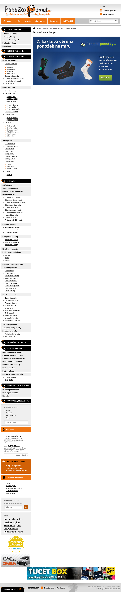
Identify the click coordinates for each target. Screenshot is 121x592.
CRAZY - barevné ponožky (12, 191)
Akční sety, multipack (10, 40)
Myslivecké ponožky (11, 278)
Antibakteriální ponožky (12, 227)
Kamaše (5, 396)
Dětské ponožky (8, 194)
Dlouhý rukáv (9, 149)
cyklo (16, 522)
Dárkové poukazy (9, 43)
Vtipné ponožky (10, 291)
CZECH (20, 532)
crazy (7, 519)
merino (8, 522)
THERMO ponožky (9, 325)
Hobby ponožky (10, 273)
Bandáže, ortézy (10, 91)
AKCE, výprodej (8, 37)
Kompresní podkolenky (12, 242)
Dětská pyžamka (12, 105)
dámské (7, 255)
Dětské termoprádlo (13, 109)
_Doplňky (8, 171)
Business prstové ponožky (12, 352)
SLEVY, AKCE (68, 21)
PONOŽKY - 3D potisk (16, 343)
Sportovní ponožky (9, 295)
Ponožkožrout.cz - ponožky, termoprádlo (50, 28)
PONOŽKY (11, 181)
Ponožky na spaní (11, 281)
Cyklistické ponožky (11, 300)
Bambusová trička (11, 64)
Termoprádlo (7, 140)
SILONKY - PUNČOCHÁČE (18, 386)
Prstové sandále (8, 368)
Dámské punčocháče (10, 390)
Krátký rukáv (9, 151)
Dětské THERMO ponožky (14, 212)
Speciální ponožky (9, 267)
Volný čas (8, 123)
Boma (8, 418)
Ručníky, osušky (12, 128)
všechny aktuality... (22, 455)
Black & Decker (11, 415)
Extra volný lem (10, 336)
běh (19, 525)
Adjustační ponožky (10, 188)
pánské (7, 260)
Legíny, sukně (9, 83)
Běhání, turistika (10, 377)
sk (104, 6)
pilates (15, 519)
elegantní (10, 71)
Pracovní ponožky (11, 283)
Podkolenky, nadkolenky (12, 252)
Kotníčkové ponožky (10, 249)
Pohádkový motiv (10, 217)
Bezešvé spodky (12, 99)
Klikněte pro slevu (12, 590)
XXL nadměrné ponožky (11, 328)
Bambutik (9, 413)
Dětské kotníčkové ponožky (14, 200)
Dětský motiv (9, 271)
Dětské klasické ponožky (13, 197)
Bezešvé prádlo (10, 93)
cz (101, 6)
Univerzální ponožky (11, 232)
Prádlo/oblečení (8, 88)
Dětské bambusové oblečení (14, 78)
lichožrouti (10, 531)
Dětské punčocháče (11, 207)
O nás (17, 21)
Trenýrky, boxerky (12, 168)
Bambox (8, 410)
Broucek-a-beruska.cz (112, 589)
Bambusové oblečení (10, 61)
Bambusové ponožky (12, 76)
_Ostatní (9, 175)
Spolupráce (54, 21)
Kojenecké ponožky (11, 215)
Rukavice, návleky (13, 130)
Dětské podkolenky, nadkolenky (15, 202)
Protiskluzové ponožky (12, 286)
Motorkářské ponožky (12, 276)
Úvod (7, 21)
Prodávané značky (12, 407)
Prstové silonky (8, 371)
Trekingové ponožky (11, 315)
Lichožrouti (6, 46)
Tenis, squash (9, 313)
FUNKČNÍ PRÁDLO (15, 57)
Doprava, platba (11, 486)
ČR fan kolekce (10, 144)
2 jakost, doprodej (9, 34)
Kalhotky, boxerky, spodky (13, 81)
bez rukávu (10, 67)
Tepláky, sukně (11, 134)
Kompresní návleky (11, 240)
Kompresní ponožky (10, 237)
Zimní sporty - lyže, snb (12, 320)
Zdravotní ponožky (9, 331)
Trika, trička (10, 136)
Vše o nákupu (40, 21)
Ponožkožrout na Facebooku (54, 588)
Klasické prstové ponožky (12, 355)
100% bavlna (7, 185)
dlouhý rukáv (11, 69)
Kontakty (27, 21)
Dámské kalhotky (12, 118)
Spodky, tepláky (10, 159)
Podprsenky (10, 166)
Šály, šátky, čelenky (13, 132)
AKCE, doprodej (14, 30)
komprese (9, 525)
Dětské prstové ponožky (13, 205)
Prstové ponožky (10, 288)
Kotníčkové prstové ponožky (13, 358)
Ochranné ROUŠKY (11, 112)
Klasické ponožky (9, 224)
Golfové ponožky (10, 305)
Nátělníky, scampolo (11, 156)
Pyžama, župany (12, 120)
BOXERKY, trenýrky (15, 51)
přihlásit (113, 10)
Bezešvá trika (11, 97)
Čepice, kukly (11, 126)
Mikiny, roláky (9, 154)
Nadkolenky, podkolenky (12, 362)
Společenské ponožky (12, 230)
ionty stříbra (11, 528)
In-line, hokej (9, 308)
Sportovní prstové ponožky (13, 374)
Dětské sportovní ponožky (13, 210)
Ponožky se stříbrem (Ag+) (12, 264)
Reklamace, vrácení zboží (14, 488)
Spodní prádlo (9, 114)
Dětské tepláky (11, 107)
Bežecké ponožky (11, 298)
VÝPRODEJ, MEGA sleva (18, 401)
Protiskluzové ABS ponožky (14, 220)
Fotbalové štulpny (11, 303)
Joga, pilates (9, 380)
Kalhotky (9, 164)
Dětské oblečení (10, 102)
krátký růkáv (11, 73)
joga (21, 519)
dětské (7, 258)
